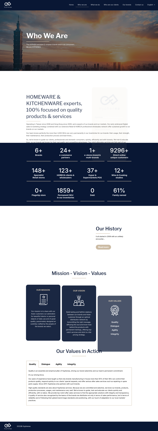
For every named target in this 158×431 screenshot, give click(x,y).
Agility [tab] (59, 364)
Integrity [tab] (71, 364)
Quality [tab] (32, 364)
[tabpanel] (79, 386)
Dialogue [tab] (46, 364)
